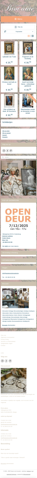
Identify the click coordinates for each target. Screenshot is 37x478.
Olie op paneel (6, 133)
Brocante (4, 325)
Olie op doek (5, 131)
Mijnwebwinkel (26, 474)
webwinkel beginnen (11, 474)
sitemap (29, 471)
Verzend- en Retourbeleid (8, 341)
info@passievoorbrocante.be (10, 273)
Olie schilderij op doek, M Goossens (9, 110)
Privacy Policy (5, 339)
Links (2, 353)
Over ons (3, 335)
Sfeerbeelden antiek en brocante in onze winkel (28, 111)
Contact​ (4, 345)
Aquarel (4, 135)
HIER (6, 246)
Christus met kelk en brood (9, 83)
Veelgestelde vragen (6, 343)
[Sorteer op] (18, 31)
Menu (18, 19)
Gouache (4, 137)
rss (32, 471)
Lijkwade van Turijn (9, 57)
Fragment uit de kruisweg (27, 57)
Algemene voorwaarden (7, 337)
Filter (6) (18, 27)
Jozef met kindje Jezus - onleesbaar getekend (27, 84)
